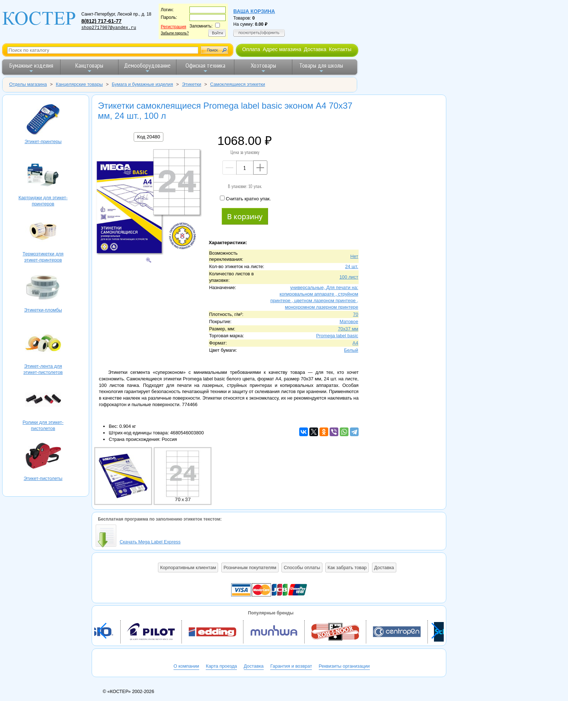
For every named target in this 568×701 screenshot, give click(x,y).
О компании (186, 666)
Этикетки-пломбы (43, 288)
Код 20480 (148, 136)
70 (355, 314)
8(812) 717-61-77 (101, 21)
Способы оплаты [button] (302, 567)
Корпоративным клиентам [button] (188, 567)
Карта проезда (221, 666)
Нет (354, 256)
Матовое (348, 321)
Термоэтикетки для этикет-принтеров (43, 232)
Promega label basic (337, 335)
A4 (355, 343)
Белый (351, 350)
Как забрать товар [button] (347, 567)
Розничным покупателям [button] (250, 567)
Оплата (251, 49)
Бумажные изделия (31, 67)
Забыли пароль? (175, 33)
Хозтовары (263, 67)
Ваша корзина (254, 11)
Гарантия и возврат (291, 666)
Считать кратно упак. (245, 198)
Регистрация (173, 26)
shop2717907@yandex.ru (108, 27)
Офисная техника (205, 67)
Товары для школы (321, 67)
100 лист (348, 277)
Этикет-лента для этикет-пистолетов (43, 344)
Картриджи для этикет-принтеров (43, 176)
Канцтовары (89, 67)
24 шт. (351, 266)
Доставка (315, 49)
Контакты (340, 49)
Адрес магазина (282, 49)
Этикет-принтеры (43, 120)
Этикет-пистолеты (43, 457)
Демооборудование (147, 67)
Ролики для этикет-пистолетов (43, 400)
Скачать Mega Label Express (150, 541)
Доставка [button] (384, 567)
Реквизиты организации (344, 666)
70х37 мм (348, 328)
